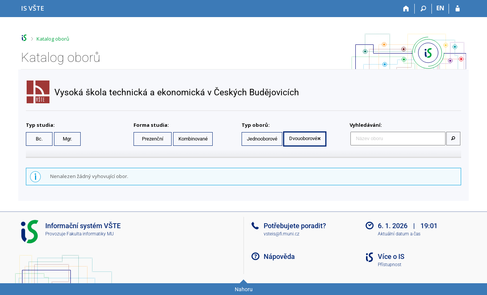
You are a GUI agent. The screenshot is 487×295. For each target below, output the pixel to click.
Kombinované (193, 139)
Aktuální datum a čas (399, 234)
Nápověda (279, 256)
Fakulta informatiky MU (90, 234)
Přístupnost (389, 264)
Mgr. (67, 139)
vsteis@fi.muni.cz (281, 234)
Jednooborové (262, 139)
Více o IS (391, 256)
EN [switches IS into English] (440, 8)
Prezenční (152, 139)
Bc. (39, 139)
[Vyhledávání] (423, 9)
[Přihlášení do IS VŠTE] (457, 9)
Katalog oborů (53, 38)
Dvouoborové (303, 138)
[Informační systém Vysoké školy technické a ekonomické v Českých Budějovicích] (32, 8)
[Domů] (406, 9)
